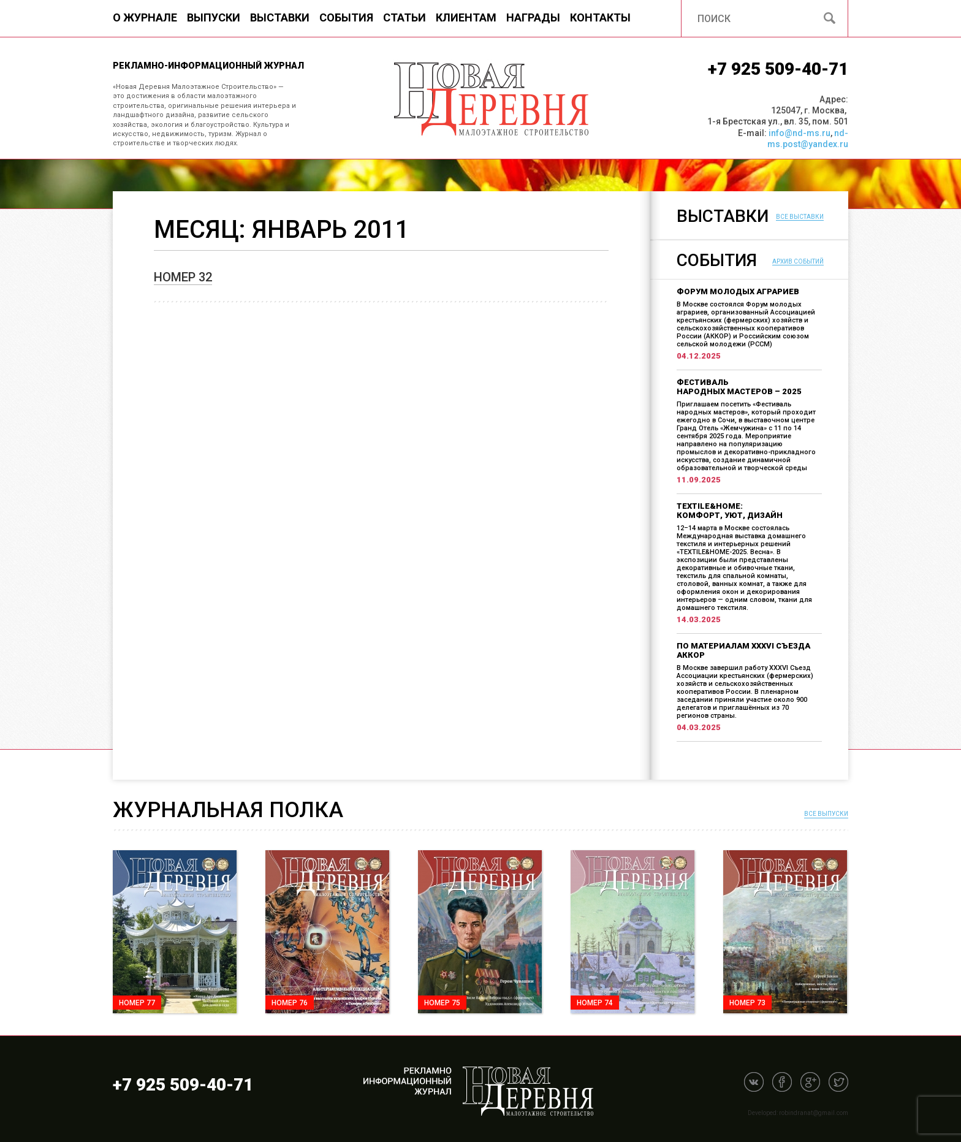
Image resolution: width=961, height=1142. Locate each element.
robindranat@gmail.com (813, 1113)
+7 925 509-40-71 (778, 69)
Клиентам (466, 17)
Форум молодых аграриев (738, 291)
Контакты (600, 17)
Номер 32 (183, 277)
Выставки (280, 17)
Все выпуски (826, 813)
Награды (533, 17)
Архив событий (798, 261)
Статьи (404, 17)
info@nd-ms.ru (799, 133)
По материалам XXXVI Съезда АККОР (743, 650)
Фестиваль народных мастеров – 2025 (739, 387)
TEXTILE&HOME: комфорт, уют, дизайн (730, 510)
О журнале (145, 17)
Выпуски (213, 17)
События (346, 17)
